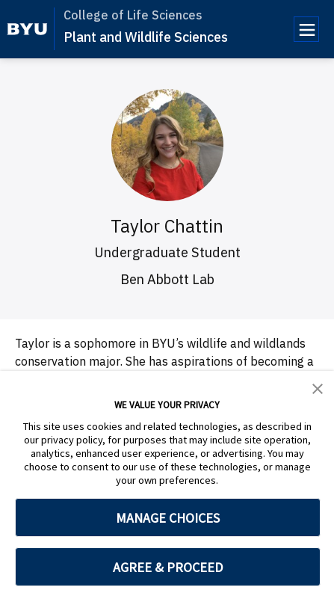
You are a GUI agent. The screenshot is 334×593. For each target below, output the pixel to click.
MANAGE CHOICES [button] (168, 517)
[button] (317, 387)
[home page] (27, 29)
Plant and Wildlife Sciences (146, 37)
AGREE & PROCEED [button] (168, 567)
